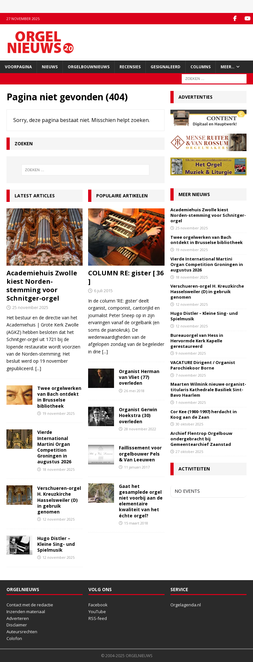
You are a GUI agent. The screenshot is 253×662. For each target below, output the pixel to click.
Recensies (130, 67)
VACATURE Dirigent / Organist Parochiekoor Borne (202, 365)
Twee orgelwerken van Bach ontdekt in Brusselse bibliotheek (59, 397)
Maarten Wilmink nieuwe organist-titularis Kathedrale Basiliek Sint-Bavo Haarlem (208, 389)
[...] (38, 368)
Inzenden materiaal (25, 611)
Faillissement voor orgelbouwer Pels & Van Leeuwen (140, 453)
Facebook (98, 605)
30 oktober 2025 (189, 424)
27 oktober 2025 (189, 451)
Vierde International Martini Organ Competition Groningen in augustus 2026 (54, 447)
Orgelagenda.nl (185, 605)
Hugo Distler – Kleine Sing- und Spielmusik (56, 544)
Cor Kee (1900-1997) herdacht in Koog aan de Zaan (203, 414)
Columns (200, 67)
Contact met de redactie (29, 605)
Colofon (14, 638)
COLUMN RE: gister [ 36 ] (126, 277)
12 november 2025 (58, 519)
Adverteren (17, 618)
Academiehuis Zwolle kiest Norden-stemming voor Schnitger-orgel (41, 286)
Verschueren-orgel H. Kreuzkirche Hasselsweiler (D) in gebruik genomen (59, 500)
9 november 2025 (191, 353)
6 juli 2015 (103, 290)
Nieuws (50, 67)
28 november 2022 (140, 428)
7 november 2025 (191, 375)
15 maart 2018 (136, 523)
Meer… (228, 67)
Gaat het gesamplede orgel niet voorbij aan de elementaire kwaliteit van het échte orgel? (141, 501)
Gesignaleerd (165, 67)
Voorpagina (18, 67)
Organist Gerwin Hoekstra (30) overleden (138, 415)
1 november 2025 (191, 402)
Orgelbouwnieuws (88, 67)
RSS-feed (97, 618)
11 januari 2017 (137, 467)
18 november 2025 (58, 469)
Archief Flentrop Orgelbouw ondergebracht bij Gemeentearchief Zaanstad (201, 438)
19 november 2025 (58, 413)
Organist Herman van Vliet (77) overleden (139, 377)
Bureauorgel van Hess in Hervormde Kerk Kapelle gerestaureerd (196, 340)
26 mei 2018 (134, 390)
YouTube (97, 611)
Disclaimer (16, 625)
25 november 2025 (30, 307)
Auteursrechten (21, 631)
